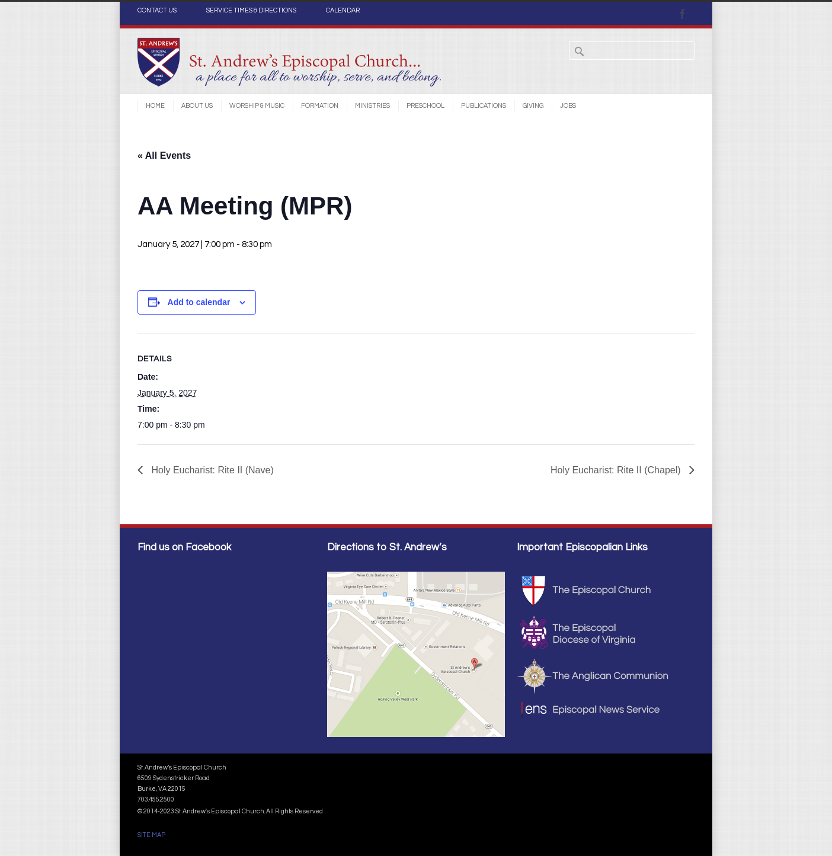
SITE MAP (151, 835)
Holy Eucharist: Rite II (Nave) (211, 470)
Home (155, 105)
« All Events (164, 155)
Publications (483, 105)
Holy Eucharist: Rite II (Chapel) (617, 470)
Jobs (568, 105)
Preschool (425, 105)
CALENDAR (343, 11)
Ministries (372, 105)
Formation (319, 105)
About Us (197, 105)
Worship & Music (256, 105)
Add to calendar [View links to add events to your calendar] (199, 302)
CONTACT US (157, 11)
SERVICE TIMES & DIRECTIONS (251, 11)
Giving (533, 105)
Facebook (683, 13)
